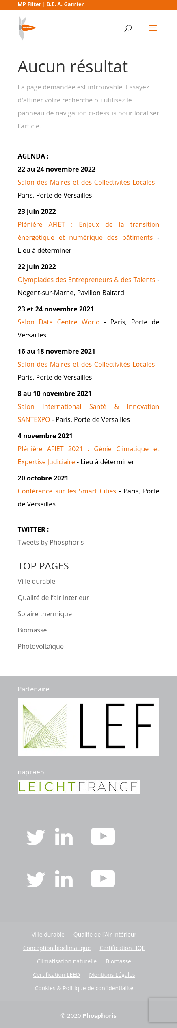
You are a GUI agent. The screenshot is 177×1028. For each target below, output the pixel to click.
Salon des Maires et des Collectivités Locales (86, 182)
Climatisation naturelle (67, 961)
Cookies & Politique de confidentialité (84, 988)
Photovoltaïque (41, 646)
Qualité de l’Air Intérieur (104, 934)
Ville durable (37, 581)
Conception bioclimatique (57, 948)
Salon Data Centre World (59, 321)
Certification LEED (56, 974)
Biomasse (32, 630)
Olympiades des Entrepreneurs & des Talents (86, 279)
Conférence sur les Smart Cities (67, 491)
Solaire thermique (45, 613)
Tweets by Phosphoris (51, 542)
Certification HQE (122, 948)
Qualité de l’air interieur (53, 597)
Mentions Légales (112, 974)
